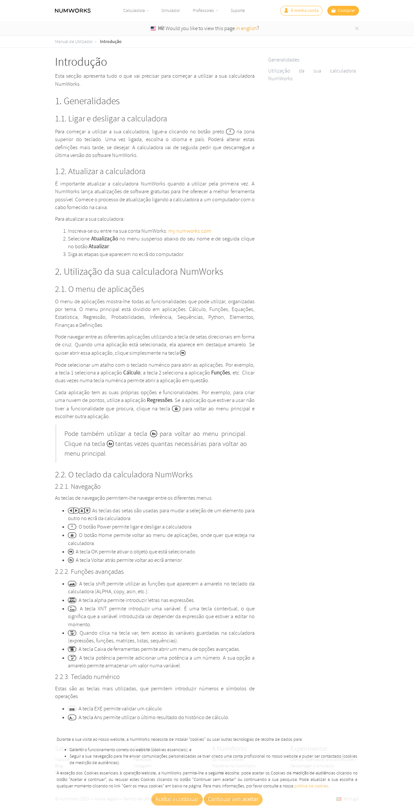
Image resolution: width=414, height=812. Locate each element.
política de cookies (311, 786)
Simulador (170, 10)
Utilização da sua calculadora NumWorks (312, 74)
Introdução (111, 42)
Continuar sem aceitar (233, 799)
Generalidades (284, 59)
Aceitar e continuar (177, 799)
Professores (203, 10)
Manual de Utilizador (74, 41)
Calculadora (134, 10)
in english (246, 28)
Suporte (238, 10)
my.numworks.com (189, 231)
